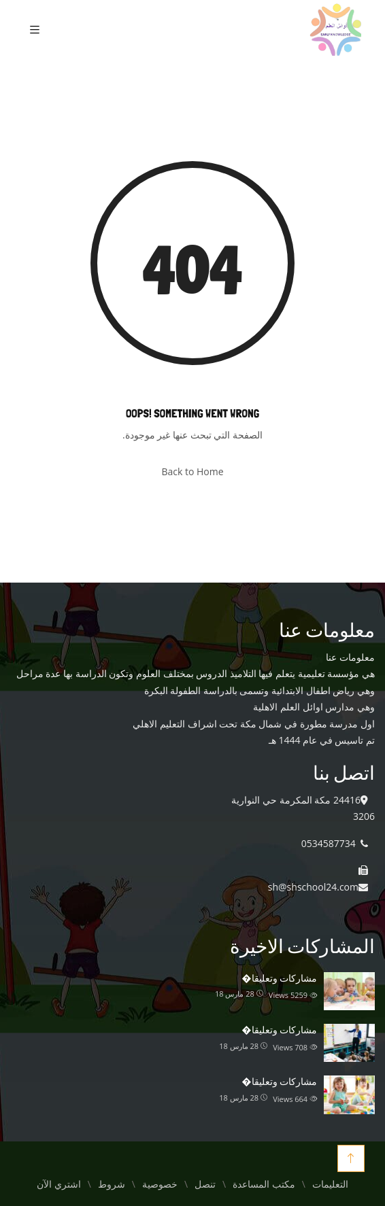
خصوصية (160, 1184)
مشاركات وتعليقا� (279, 978)
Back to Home (192, 471)
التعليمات (330, 1184)
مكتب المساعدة (264, 1184)
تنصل (205, 1184)
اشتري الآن (58, 1184)
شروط (111, 1184)
